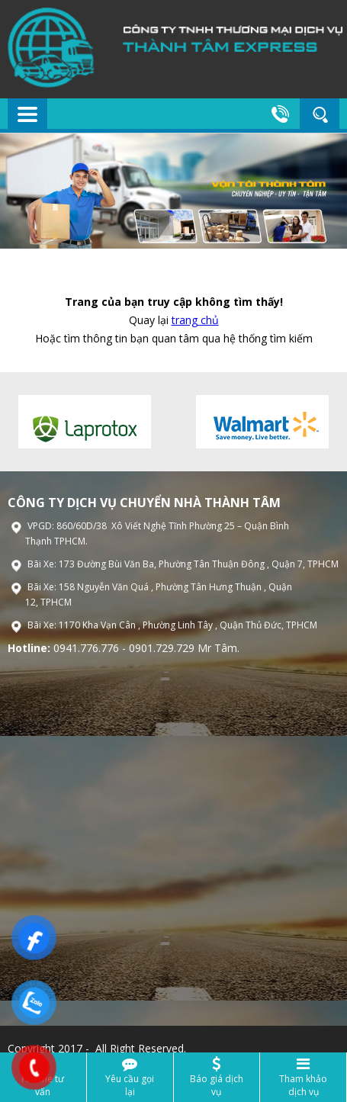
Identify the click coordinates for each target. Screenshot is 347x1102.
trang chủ (195, 320)
